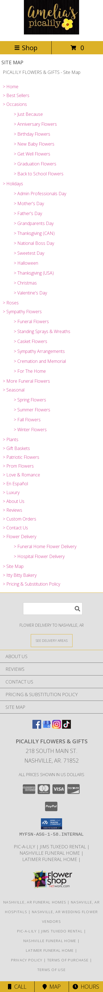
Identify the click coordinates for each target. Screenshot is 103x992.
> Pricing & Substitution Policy (31, 584)
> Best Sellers (16, 95)
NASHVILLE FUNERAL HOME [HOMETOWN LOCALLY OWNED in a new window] (50, 853)
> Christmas (25, 283)
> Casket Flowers (30, 341)
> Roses (11, 303)
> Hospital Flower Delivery (39, 556)
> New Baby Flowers (34, 144)
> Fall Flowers (27, 420)
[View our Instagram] (56, 727)
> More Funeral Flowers (26, 381)
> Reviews (12, 510)
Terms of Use (51, 969)
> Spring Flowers (30, 400)
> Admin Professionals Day (40, 194)
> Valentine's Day (30, 293)
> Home (10, 87)
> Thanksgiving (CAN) (34, 233)
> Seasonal (13, 390)
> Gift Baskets (16, 448)
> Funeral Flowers (31, 321)
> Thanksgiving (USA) (34, 273)
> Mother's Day (29, 203)
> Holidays (13, 184)
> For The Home (30, 371)
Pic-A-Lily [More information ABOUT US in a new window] (25, 846)
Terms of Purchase (68, 960)
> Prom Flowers (18, 466)
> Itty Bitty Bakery (20, 575)
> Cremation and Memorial (40, 361)
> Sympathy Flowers (22, 312)
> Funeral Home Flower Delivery (45, 546)
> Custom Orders (19, 519)
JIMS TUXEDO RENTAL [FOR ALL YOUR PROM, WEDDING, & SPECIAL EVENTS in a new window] (63, 846)
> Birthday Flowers (32, 134)
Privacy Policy (27, 960)
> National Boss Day (34, 243)
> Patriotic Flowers (21, 457)
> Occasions (15, 104)
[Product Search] (52, 608)
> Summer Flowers (32, 410)
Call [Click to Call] (17, 986)
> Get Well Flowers (32, 154)
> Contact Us (15, 528)
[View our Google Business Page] (46, 727)
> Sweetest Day (29, 253)
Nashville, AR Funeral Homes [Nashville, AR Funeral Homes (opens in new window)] (34, 902)
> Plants (10, 439)
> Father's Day (28, 213)
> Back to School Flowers (38, 174)
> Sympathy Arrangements (39, 351)
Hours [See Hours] (86, 986)
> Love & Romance (21, 475)
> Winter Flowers (30, 430)
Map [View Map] (52, 986)
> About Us (13, 501)
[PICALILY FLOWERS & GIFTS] (51, 33)
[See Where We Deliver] (52, 640)
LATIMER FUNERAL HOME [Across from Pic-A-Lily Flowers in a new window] (50, 859)
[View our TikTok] (66, 727)
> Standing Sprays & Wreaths (42, 331)
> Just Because (28, 114)
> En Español (15, 484)
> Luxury (11, 492)
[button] (51, 823)
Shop (25, 47)
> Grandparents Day (34, 223)
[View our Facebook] (36, 727)
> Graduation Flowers (35, 164)
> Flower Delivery (19, 536)
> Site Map (13, 566)
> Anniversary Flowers (35, 124)
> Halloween (26, 263)
